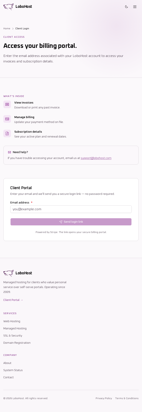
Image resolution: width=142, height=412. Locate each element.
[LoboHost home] (17, 6)
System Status (13, 370)
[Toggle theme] (126, 7)
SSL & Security (12, 335)
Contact (8, 377)
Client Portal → (13, 300)
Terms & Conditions (127, 398)
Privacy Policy (104, 398)
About (7, 363)
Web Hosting (11, 321)
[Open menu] (135, 7)
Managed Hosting (15, 328)
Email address (21, 202)
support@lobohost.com (96, 158)
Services (10, 313)
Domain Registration (17, 342)
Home (6, 28)
